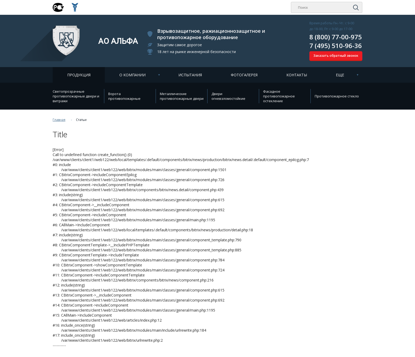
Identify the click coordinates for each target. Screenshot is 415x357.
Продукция (79, 74)
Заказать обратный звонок (335, 55)
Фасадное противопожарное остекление (279, 96)
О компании (132, 74)
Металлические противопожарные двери (182, 96)
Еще (340, 74)
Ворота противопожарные (124, 96)
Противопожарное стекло (337, 96)
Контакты (296, 74)
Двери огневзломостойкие (228, 96)
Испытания (190, 74)
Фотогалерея (244, 74)
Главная (59, 120)
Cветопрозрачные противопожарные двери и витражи (76, 96)
